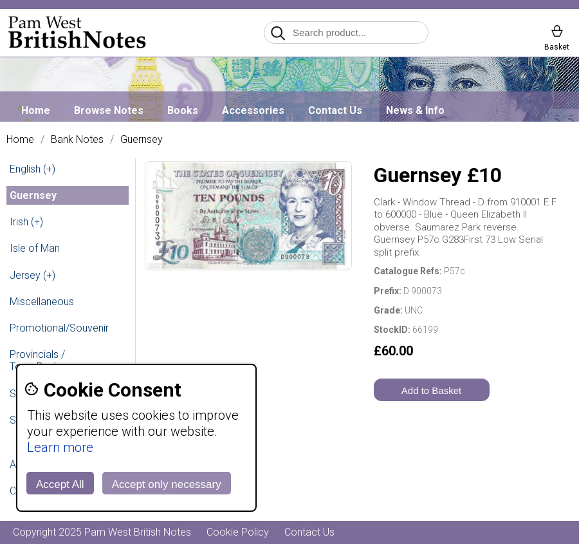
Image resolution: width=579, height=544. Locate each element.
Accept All (60, 484)
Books (182, 110)
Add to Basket (431, 390)
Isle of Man (35, 248)
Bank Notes (77, 140)
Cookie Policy (238, 532)
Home (35, 110)
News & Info (415, 110)
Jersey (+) (32, 275)
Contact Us (335, 110)
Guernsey (141, 140)
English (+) (32, 169)
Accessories (253, 110)
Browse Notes (108, 110)
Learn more (60, 447)
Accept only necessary (166, 484)
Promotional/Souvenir (59, 328)
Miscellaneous (42, 301)
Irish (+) (26, 222)
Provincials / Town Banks (37, 360)
